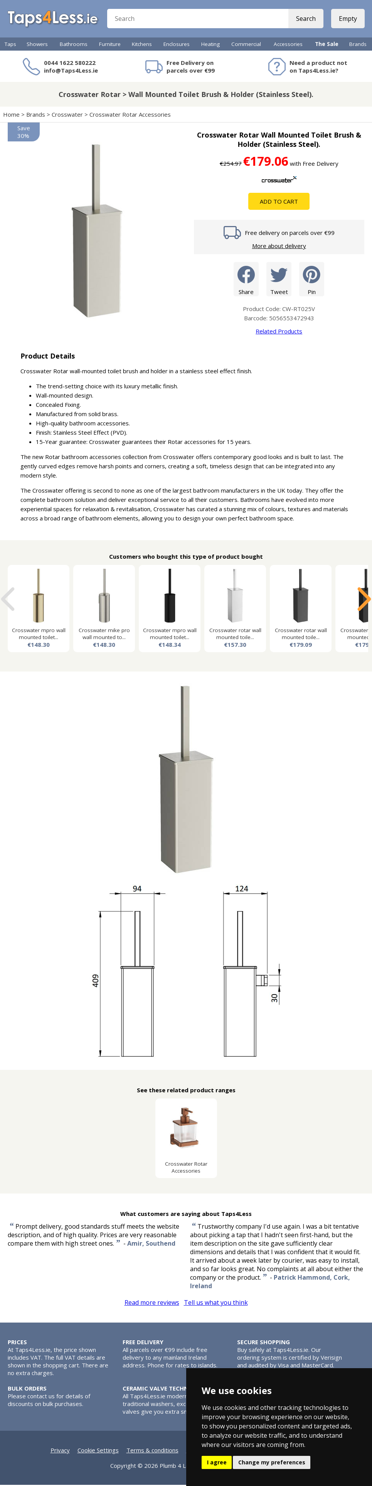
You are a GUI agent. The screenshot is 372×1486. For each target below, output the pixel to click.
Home (11, 115)
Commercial (246, 45)
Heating (210, 45)
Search (305, 19)
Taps (10, 45)
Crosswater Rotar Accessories (130, 115)
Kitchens (142, 45)
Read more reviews (152, 1303)
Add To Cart (279, 202)
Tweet (278, 280)
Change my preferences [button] (271, 1462)
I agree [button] (217, 1462)
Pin (311, 280)
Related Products (279, 332)
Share (246, 280)
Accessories (288, 45)
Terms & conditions (152, 1451)
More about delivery (279, 247)
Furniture (110, 45)
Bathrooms (74, 45)
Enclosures (176, 45)
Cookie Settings (98, 1451)
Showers (37, 45)
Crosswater (67, 115)
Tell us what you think (216, 1303)
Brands (358, 45)
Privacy (60, 1451)
